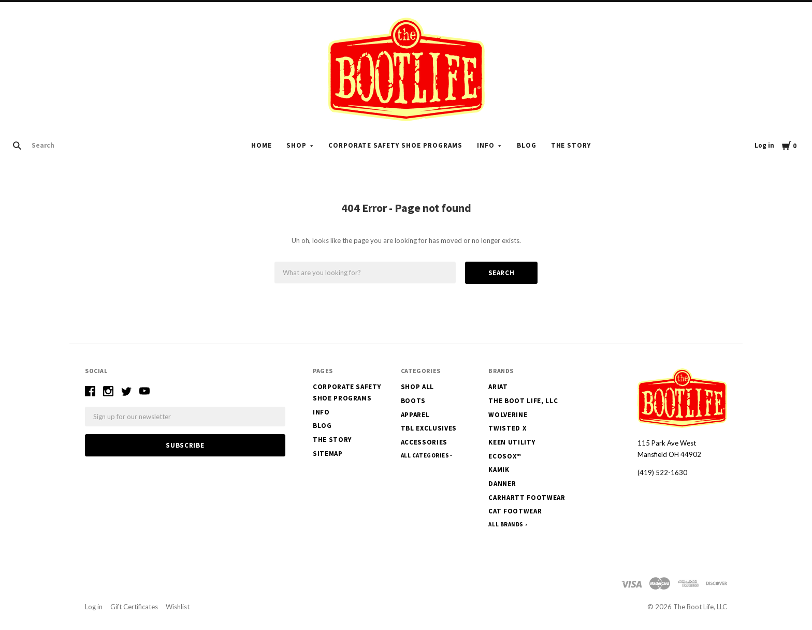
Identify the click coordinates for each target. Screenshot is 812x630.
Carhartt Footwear (526, 497)
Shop (296, 145)
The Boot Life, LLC (523, 400)
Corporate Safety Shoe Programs (395, 145)
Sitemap (328, 453)
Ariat (498, 386)
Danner (502, 483)
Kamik (498, 469)
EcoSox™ (504, 456)
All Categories (426, 455)
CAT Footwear (515, 511)
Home (261, 145)
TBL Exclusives (429, 428)
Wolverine (507, 414)
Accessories (424, 442)
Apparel (415, 414)
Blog (526, 145)
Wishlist (178, 607)
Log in (764, 145)
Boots (413, 400)
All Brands (506, 524)
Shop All (417, 386)
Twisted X (507, 428)
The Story (571, 145)
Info (486, 145)
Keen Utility (511, 442)
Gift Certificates (134, 607)
